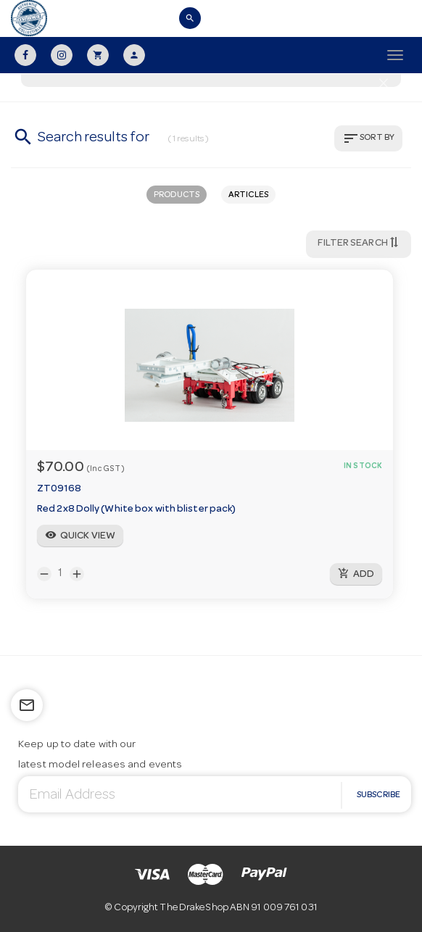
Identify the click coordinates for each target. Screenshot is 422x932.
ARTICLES (248, 195)
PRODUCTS (176, 195)
